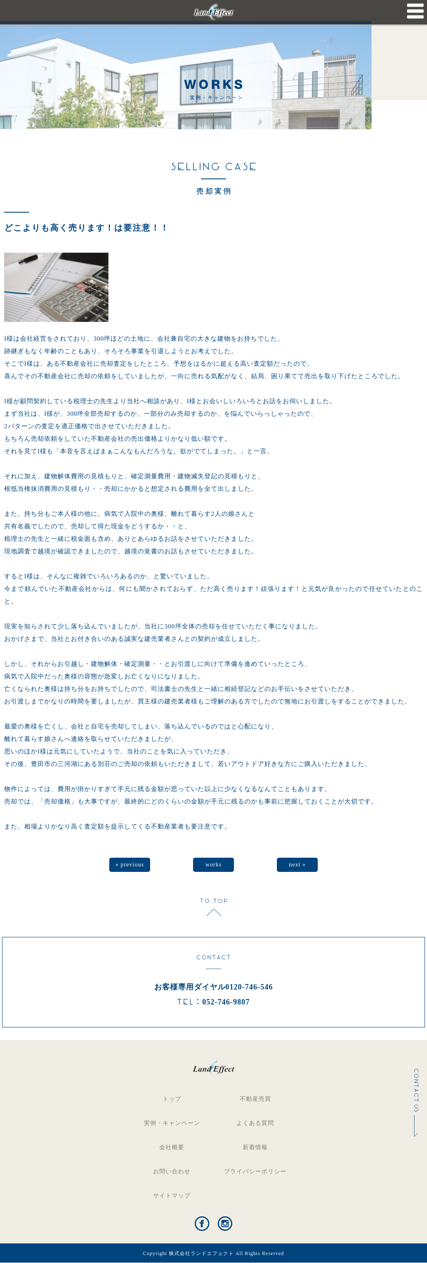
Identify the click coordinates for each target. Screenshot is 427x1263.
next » (297, 864)
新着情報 (255, 1147)
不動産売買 (255, 1099)
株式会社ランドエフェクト (201, 1253)
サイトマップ (172, 1196)
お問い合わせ (172, 1171)
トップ (172, 1099)
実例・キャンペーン (172, 1123)
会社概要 (171, 1147)
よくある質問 (255, 1123)
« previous (130, 864)
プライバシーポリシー (255, 1171)
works (213, 864)
